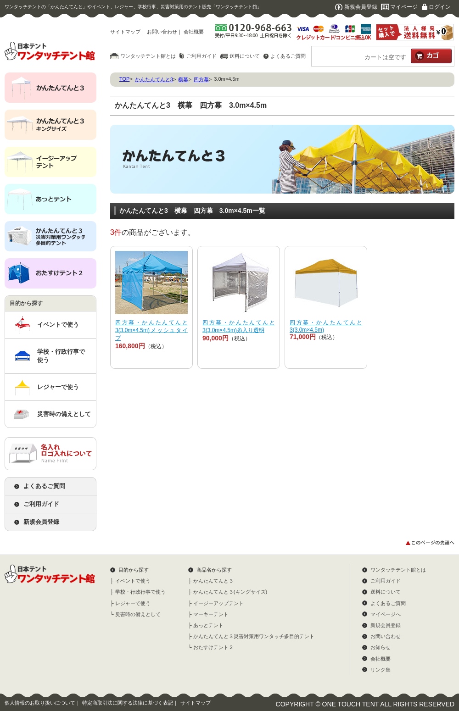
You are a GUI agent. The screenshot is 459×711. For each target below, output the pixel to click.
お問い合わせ (162, 31)
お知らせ (380, 647)
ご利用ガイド (201, 56)
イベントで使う (58, 324)
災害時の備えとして (64, 414)
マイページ (404, 7)
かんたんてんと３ (213, 580)
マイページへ (385, 614)
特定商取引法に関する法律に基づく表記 (127, 702)
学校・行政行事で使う (61, 355)
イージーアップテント (218, 603)
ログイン (440, 7)
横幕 (183, 79)
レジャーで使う (58, 386)
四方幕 (201, 79)
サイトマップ (125, 31)
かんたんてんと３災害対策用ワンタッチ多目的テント (253, 636)
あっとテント (208, 625)
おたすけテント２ (213, 647)
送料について (245, 56)
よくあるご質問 (288, 56)
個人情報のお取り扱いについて (40, 702)
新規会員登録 (360, 7)
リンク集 (380, 669)
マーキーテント (211, 614)
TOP (124, 79)
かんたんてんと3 (154, 79)
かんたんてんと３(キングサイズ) (230, 591)
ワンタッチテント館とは (148, 56)
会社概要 (194, 31)
